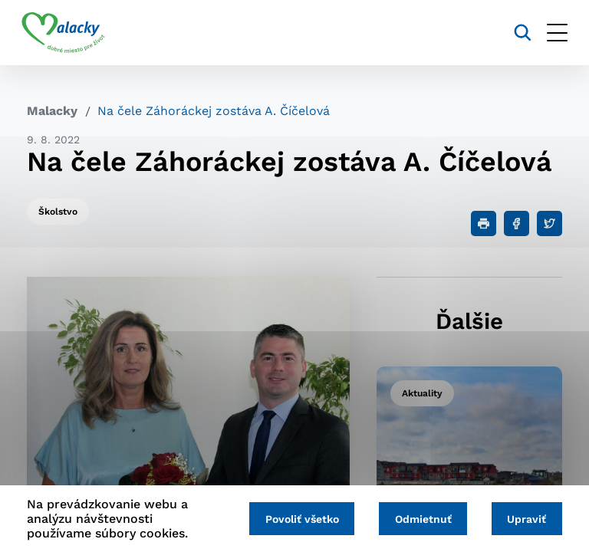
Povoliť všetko (296, 519)
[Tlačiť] (483, 223)
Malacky (52, 111)
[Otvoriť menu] (551, 32)
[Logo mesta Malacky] (68, 33)
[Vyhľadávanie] (517, 32)
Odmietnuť (419, 519)
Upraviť (525, 519)
